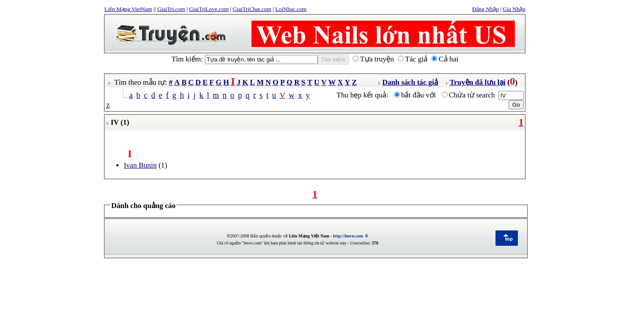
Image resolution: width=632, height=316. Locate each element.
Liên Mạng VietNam (128, 9)
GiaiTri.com (171, 9)
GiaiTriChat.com (252, 9)
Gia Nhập (514, 9)
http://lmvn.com (348, 235)
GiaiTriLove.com (209, 9)
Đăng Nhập (485, 9)
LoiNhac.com (290, 9)
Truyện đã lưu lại (478, 82)
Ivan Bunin (140, 165)
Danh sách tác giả (410, 82)
